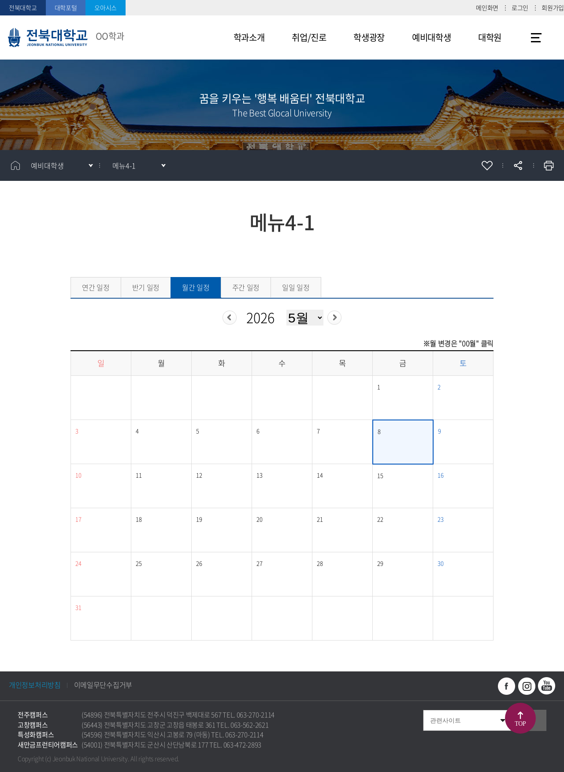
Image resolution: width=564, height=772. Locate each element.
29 (380, 563)
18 (138, 519)
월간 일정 (196, 287)
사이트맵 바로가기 (536, 37)
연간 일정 (96, 287)
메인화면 (487, 7)
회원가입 (553, 7)
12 (199, 475)
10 (78, 475)
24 (78, 563)
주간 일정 (246, 287)
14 (320, 475)
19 (199, 519)
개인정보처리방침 (35, 684)
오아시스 (105, 7)
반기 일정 (146, 287)
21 (320, 519)
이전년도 (230, 318)
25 (138, 563)
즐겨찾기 (486, 165)
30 (440, 563)
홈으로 (15, 165)
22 (380, 519)
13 (259, 475)
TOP (520, 723)
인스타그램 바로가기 (526, 686)
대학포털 (66, 7)
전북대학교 (23, 7)
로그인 (520, 7)
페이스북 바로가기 (507, 686)
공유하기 (517, 165)
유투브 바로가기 (546, 686)
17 (78, 519)
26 (199, 563)
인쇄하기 (548, 165)
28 (320, 563)
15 (380, 475)
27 (259, 563)
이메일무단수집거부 (103, 684)
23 (440, 519)
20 (259, 519)
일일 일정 (296, 287)
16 (440, 475)
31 (78, 607)
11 (138, 475)
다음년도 (334, 318)
